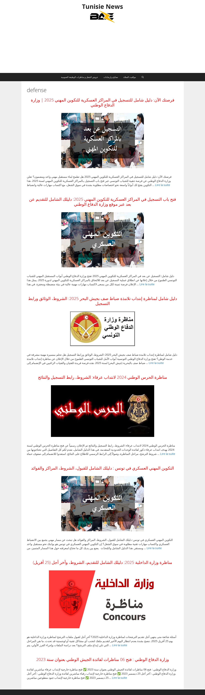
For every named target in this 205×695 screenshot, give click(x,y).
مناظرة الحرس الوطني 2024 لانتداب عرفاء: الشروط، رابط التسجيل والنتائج (102, 377)
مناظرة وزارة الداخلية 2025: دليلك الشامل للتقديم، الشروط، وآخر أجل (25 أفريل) (102, 562)
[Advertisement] (102, 49)
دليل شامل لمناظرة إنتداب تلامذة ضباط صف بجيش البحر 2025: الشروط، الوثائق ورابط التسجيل (102, 301)
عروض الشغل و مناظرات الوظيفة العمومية (79, 77)
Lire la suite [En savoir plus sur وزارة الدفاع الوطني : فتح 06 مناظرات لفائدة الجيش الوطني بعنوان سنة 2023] (119, 678)
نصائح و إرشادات (111, 77)
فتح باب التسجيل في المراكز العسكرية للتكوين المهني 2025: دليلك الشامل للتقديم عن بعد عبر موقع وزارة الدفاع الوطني (102, 201)
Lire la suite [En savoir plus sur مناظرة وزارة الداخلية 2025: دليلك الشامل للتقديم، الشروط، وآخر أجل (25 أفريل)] (119, 645)
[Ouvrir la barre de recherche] (143, 77)
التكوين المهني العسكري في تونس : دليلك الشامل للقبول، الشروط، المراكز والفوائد (102, 468)
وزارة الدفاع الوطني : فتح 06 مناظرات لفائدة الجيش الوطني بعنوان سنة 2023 (102, 659)
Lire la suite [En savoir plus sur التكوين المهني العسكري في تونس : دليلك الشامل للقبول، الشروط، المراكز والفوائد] (154, 548)
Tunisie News (102, 6)
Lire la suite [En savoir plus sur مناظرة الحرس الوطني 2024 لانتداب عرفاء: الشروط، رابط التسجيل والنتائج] (167, 454)
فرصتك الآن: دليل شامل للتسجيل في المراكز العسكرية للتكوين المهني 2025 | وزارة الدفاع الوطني (102, 102)
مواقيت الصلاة (129, 77)
